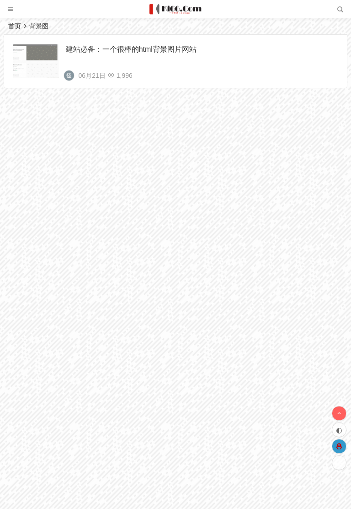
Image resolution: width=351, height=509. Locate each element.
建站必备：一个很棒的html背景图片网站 (131, 49)
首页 (14, 26)
